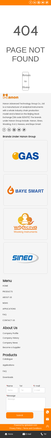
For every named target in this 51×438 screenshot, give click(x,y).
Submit (19, 415)
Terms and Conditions (32, 428)
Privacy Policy (15, 428)
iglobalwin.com (31, 425)
